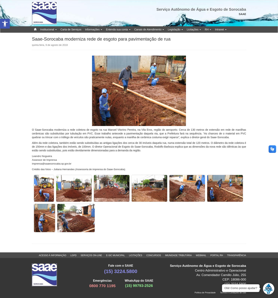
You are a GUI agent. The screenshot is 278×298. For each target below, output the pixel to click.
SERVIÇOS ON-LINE (91, 255)
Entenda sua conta (118, 29)
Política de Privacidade (205, 292)
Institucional (48, 29)
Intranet (220, 29)
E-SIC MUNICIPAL (115, 255)
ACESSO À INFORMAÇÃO (52, 255)
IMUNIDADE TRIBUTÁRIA (178, 255)
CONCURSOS (153, 255)
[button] (5, 24)
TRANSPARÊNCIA (236, 255)
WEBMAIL (201, 255)
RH (208, 29)
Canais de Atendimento (149, 29)
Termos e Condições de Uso (233, 292)
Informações (93, 29)
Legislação (175, 29)
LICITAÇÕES (135, 255)
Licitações (194, 29)
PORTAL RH (216, 255)
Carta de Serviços (70, 29)
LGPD (73, 255)
